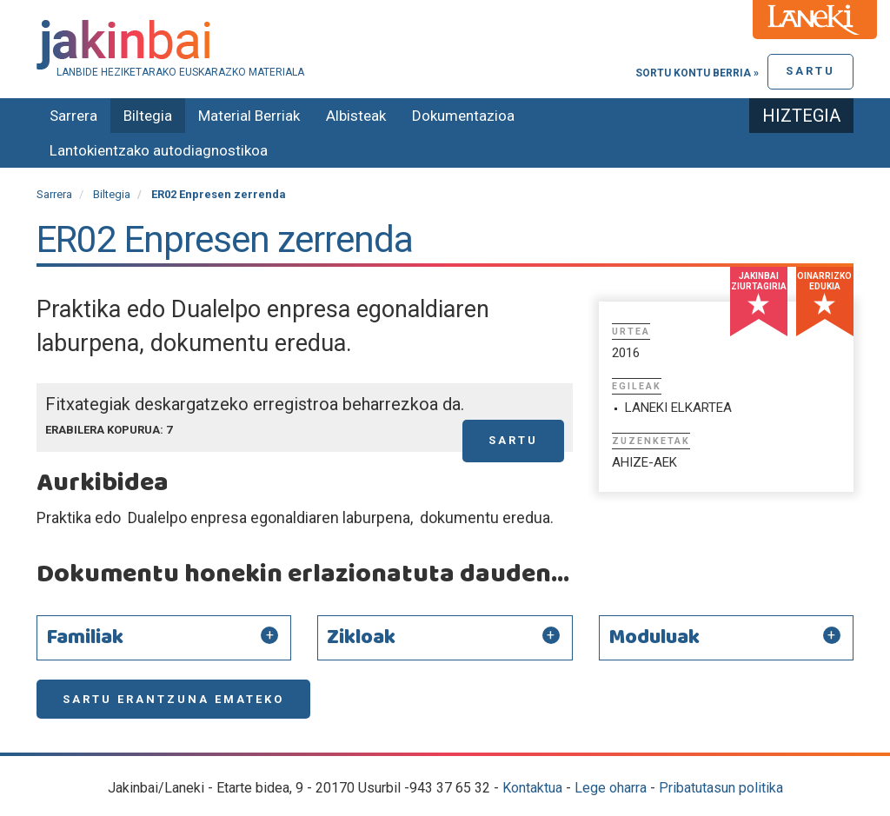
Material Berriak (249, 115)
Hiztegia (801, 115)
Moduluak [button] (654, 638)
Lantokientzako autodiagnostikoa (159, 150)
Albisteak (356, 115)
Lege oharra (611, 788)
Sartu (810, 70)
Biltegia (147, 115)
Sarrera (73, 115)
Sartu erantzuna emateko (173, 699)
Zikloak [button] (361, 638)
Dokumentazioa (463, 115)
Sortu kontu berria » (697, 73)
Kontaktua (532, 788)
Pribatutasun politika (721, 788)
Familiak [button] (84, 638)
